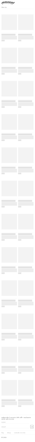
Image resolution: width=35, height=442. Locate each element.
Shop (9, 433)
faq (2, 432)
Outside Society (19, 433)
